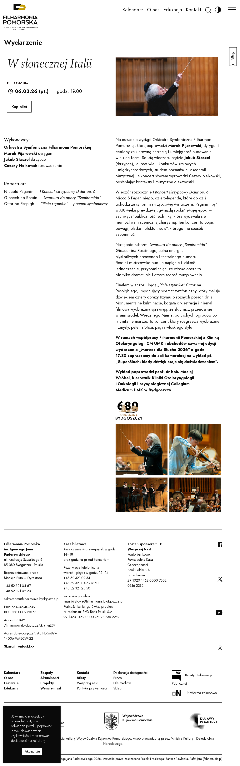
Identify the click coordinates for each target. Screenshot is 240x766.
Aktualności (49, 677)
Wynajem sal (50, 688)
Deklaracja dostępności (130, 672)
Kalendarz (132, 9)
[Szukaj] (208, 9)
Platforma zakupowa (194, 693)
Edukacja (172, 9)
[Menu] (232, 8)
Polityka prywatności (92, 688)
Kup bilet (19, 107)
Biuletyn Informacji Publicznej (192, 678)
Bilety (81, 677)
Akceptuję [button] (32, 751)
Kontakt (193, 9)
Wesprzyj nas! (87, 683)
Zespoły (46, 672)
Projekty (47, 683)
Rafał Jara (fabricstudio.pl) (206, 759)
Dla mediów (122, 683)
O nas (153, 9)
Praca (117, 677)
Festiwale (11, 683)
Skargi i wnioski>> (19, 646)
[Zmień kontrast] (218, 10)
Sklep (117, 688)
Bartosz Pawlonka (177, 759)
